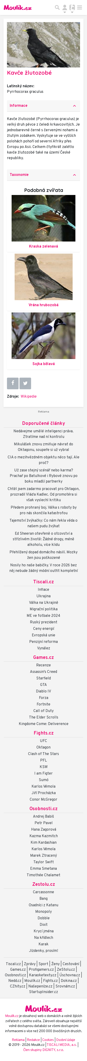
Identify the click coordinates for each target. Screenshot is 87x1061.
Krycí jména (44, 931)
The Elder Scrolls (43, 717)
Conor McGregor (43, 799)
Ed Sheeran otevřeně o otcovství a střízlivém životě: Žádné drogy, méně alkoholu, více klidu (43, 539)
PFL (43, 760)
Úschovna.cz (69, 975)
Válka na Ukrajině (43, 603)
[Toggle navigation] (79, 7)
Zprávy (29, 964)
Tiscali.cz (43, 582)
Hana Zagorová (43, 829)
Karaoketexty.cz (42, 975)
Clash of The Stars (43, 754)
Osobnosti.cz (43, 809)
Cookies (48, 1040)
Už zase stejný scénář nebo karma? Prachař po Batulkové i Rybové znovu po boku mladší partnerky (43, 476)
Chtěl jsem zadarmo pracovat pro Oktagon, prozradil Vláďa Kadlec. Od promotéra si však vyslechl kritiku (44, 495)
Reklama (18, 1040)
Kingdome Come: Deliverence (43, 724)
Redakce (33, 1040)
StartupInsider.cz (43, 992)
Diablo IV (43, 691)
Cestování (71, 964)
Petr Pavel (44, 823)
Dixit (44, 925)
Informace (43, 106)
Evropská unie (43, 635)
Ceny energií (43, 629)
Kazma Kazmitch (43, 836)
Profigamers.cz (41, 969)
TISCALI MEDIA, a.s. (62, 1045)
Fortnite (43, 704)
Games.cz (43, 658)
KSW (44, 767)
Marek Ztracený (43, 855)
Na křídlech (43, 938)
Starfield (43, 678)
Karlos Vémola (43, 786)
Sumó (43, 780)
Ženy (55, 964)
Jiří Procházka (44, 793)
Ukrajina (43, 596)
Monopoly (43, 912)
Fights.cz (44, 733)
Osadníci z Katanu (43, 905)
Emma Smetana (43, 868)
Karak (43, 944)
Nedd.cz (14, 981)
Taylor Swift (43, 862)
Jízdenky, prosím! (43, 951)
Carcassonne (43, 892)
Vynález (43, 648)
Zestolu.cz (43, 885)
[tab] (43, 106)
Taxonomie (43, 175)
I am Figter (43, 773)
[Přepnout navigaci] (64, 7)
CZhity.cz (17, 986)
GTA (43, 685)
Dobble (44, 918)
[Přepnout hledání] (57, 7)
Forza (43, 698)
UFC (43, 741)
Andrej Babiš (43, 816)
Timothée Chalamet (43, 875)
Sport (43, 964)
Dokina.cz (69, 981)
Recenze (43, 665)
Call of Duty (43, 711)
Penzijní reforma (43, 642)
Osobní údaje (65, 1040)
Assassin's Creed (43, 672)
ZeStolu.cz (66, 969)
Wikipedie (29, 396)
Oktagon (43, 747)
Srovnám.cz (65, 986)
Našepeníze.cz (40, 986)
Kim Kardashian (44, 842)
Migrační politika (44, 609)
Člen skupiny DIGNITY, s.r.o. (43, 1050)
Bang (43, 898)
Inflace (43, 590)
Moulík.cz (32, 981)
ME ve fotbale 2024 (43, 616)
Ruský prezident (43, 622)
